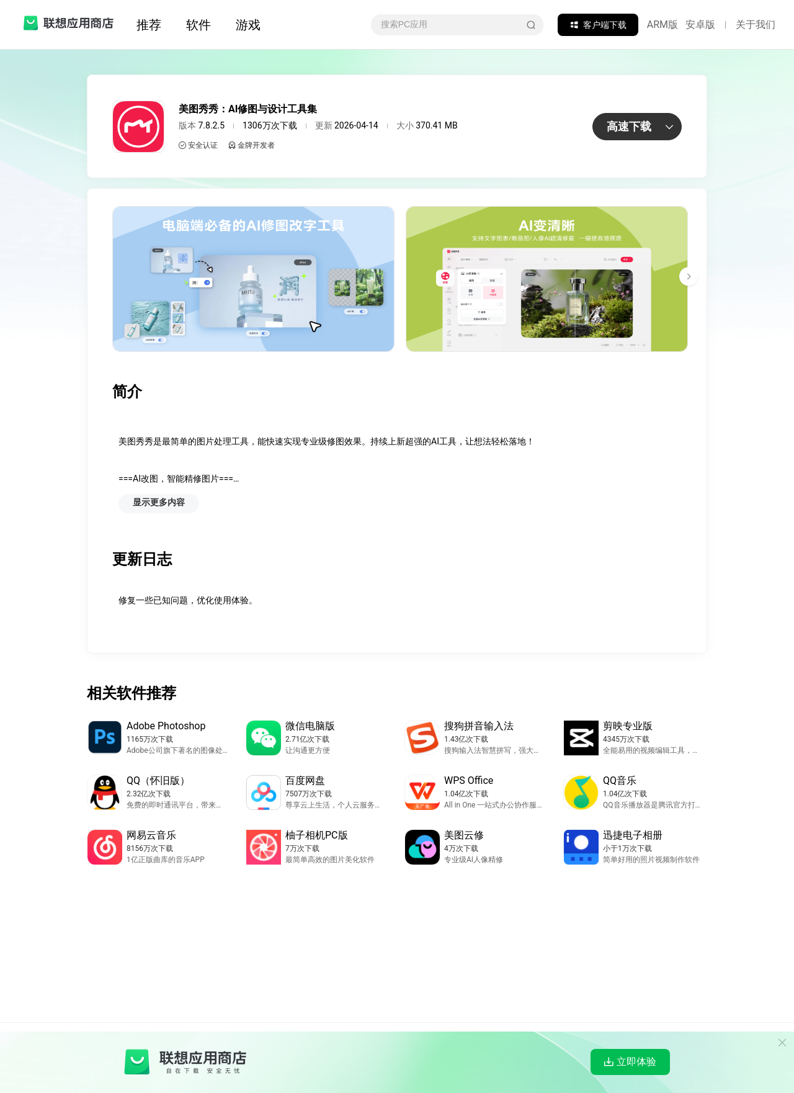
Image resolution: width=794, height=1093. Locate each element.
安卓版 (700, 25)
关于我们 (755, 25)
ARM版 (662, 25)
